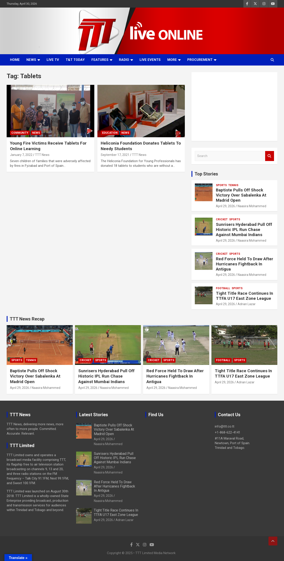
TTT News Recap (27, 319)
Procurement (200, 60)
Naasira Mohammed (252, 206)
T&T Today (75, 60)
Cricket (222, 219)
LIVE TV (53, 60)
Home (15, 60)
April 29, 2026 (225, 206)
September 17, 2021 (115, 155)
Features (99, 60)
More (172, 60)
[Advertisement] (234, 107)
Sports (221, 185)
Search (269, 156)
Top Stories (206, 174)
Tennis (233, 185)
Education (110, 132)
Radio (124, 60)
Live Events (150, 60)
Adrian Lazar (247, 304)
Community (19, 132)
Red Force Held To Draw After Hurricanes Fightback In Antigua (244, 264)
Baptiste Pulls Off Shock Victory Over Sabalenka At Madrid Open (241, 195)
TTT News (42, 155)
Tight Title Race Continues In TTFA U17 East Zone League (244, 296)
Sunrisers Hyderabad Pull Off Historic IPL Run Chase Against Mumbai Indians (244, 229)
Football (223, 288)
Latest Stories (93, 414)
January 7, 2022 (21, 155)
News (31, 60)
